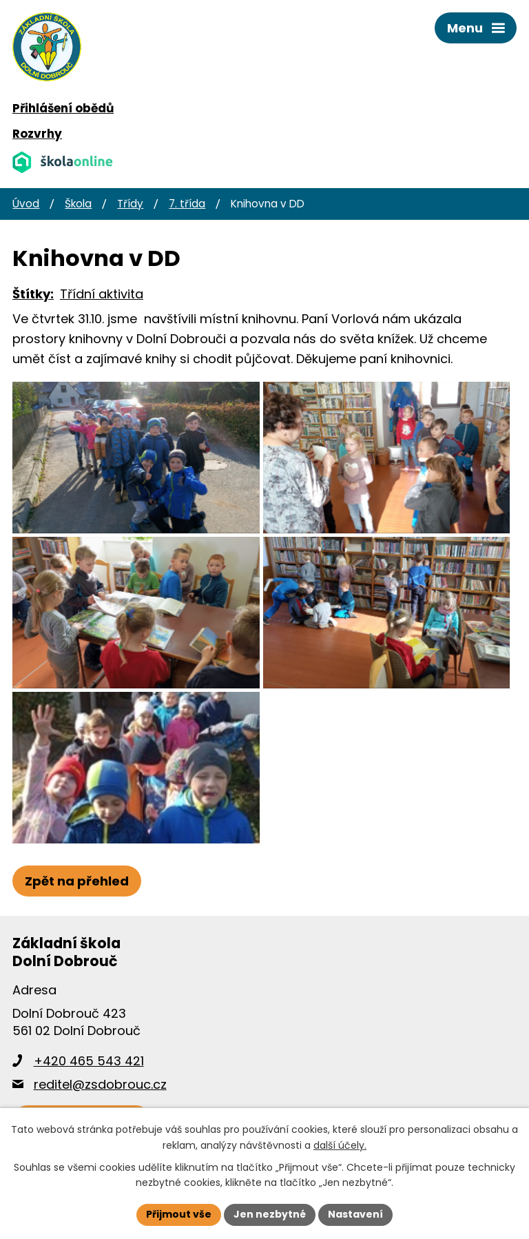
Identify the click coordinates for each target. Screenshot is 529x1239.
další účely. (339, 1145)
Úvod (25, 203)
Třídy (130, 203)
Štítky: (33, 294)
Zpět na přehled (77, 881)
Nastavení (355, 1214)
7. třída (187, 203)
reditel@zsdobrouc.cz (100, 1084)
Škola (78, 203)
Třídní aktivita (101, 294)
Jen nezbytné (270, 1214)
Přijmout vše (178, 1214)
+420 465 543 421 (89, 1060)
